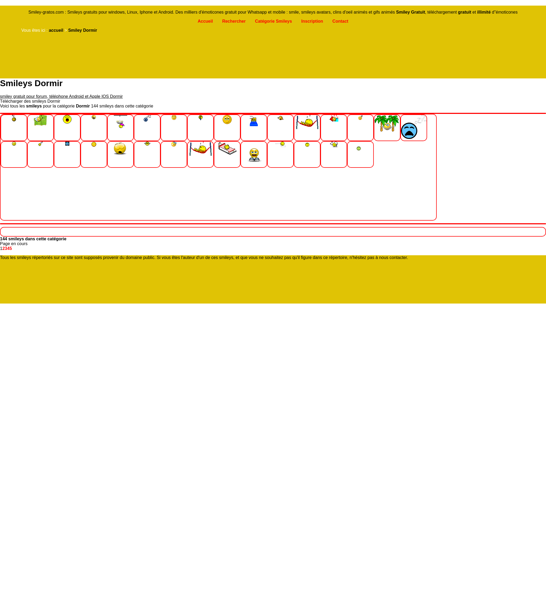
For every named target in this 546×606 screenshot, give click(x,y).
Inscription (312, 21)
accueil (56, 30)
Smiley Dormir (82, 30)
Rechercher (234, 21)
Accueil (205, 21)
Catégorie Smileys (273, 21)
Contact (340, 21)
